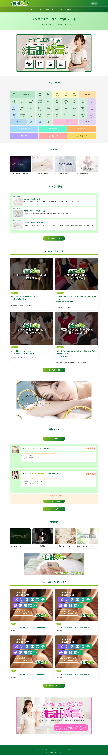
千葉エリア (87, 122)
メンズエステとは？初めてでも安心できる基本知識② (28, 674)
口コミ (60, 9)
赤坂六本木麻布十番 (48, 109)
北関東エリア (53, 129)
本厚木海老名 (13, 108)
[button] (90, 53)
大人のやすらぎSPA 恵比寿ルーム (59, 173)
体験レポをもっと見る (54, 370)
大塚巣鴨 (57, 101)
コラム (76, 9)
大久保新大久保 (31, 101)
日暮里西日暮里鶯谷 (66, 101)
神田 (66, 108)
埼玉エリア (87, 94)
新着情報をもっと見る (54, 238)
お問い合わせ (48, 749)
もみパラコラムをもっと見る (54, 685)
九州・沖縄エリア (81, 136)
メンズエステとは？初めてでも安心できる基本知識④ (28, 627)
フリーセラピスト (65, 122)
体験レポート (50, 9)
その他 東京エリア (26, 94)
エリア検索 (39, 9)
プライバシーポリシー (59, 749)
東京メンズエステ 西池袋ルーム (81, 173)
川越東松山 (57, 94)
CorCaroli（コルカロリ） (20, 173)
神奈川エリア (18, 122)
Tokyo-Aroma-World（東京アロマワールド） (60, 546)
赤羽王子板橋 (48, 94)
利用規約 (69, 749)
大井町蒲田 (48, 122)
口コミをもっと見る (54, 509)
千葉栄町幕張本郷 (91, 116)
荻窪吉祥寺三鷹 (13, 101)
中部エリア (81, 129)
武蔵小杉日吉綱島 (14, 116)
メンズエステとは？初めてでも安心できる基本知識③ (73, 627)
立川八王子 (13, 94)
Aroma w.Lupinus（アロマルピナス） (82, 546)
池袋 (48, 101)
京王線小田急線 (22, 108)
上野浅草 (74, 101)
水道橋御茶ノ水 (57, 108)
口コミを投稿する (54, 438)
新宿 (31, 108)
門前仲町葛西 (83, 115)
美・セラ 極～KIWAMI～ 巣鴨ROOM (34, 473)
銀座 (74, 115)
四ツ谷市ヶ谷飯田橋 (39, 109)
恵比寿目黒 (39, 115)
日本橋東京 (65, 115)
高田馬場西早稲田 (40, 101)
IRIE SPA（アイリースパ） (32, 448)
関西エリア (24, 136)
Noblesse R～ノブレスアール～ (13, 546)
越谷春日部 (74, 94)
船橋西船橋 (91, 108)
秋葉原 (74, 108)
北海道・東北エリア (24, 129)
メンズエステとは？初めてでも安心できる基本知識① (73, 674)
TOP (30, 9)
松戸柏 (91, 101)
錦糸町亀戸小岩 (82, 109)
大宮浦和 (66, 94)
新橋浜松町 (57, 115)
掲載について (39, 749)
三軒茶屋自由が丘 (22, 115)
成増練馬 (40, 94)
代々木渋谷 (31, 115)
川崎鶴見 (40, 122)
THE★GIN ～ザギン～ (43, 173)
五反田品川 (48, 115)
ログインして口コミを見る (54, 501)
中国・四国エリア (52, 136)
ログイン (94, 3)
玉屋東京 (43, 546)
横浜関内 (31, 122)
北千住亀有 (82, 101)
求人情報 (68, 9)
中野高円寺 (22, 101)
